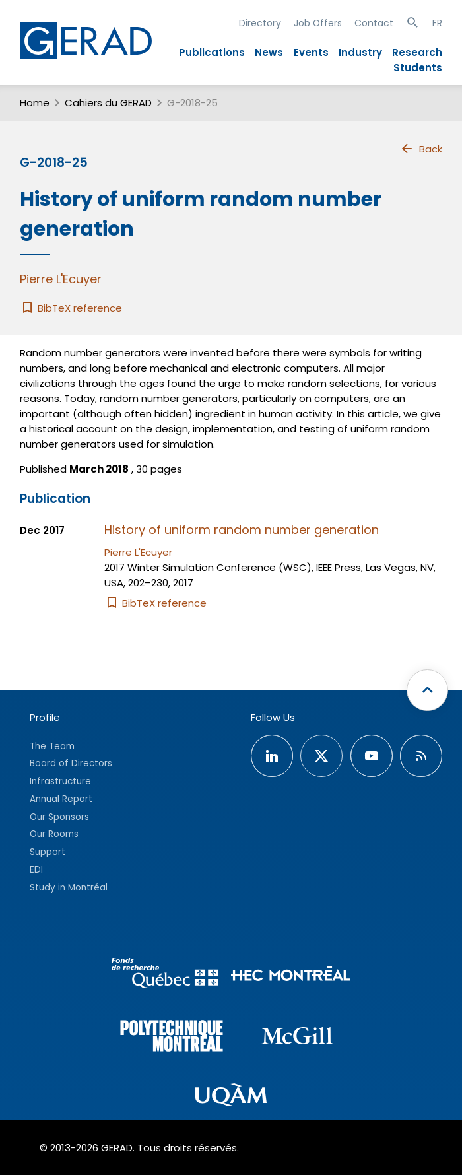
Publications (212, 52)
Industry (360, 52)
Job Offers (318, 23)
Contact (373, 23)
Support (47, 852)
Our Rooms (54, 834)
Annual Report (61, 799)
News (269, 52)
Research (417, 52)
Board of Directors (71, 763)
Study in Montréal (69, 887)
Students (417, 68)
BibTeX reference (71, 308)
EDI (36, 869)
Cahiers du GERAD (108, 103)
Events (311, 52)
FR (437, 23)
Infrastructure (60, 781)
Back (421, 148)
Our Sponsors (59, 817)
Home (35, 103)
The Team (52, 746)
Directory (260, 23)
